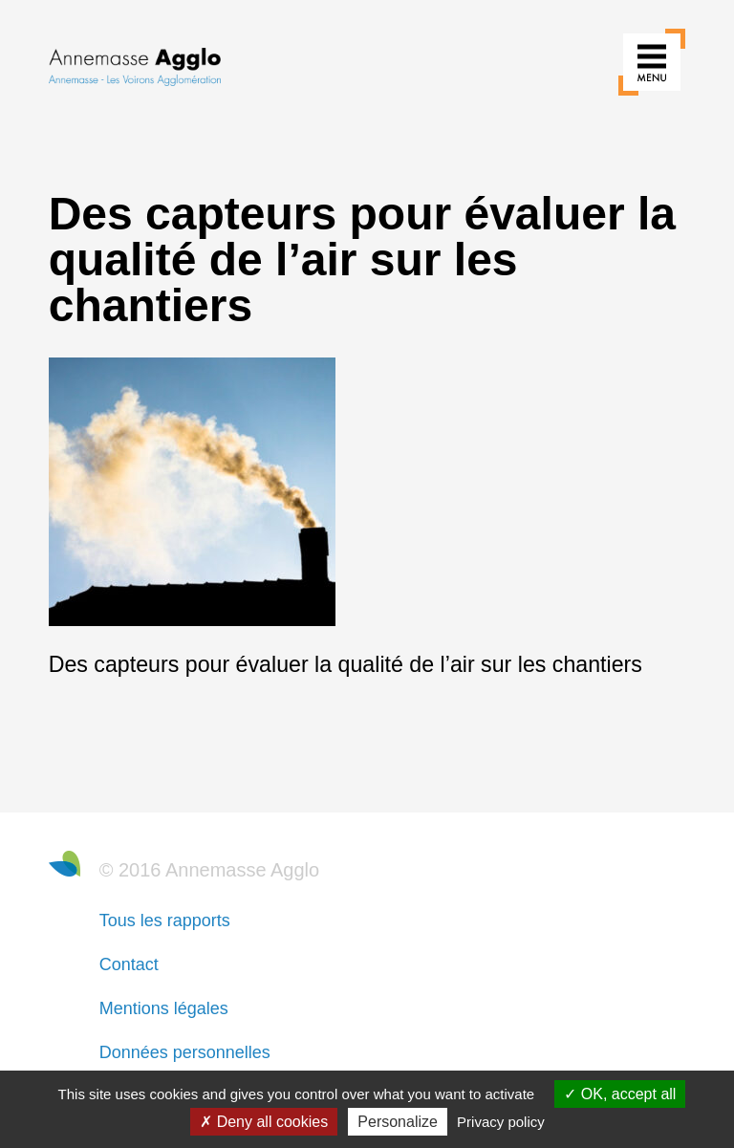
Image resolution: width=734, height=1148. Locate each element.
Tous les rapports (164, 920)
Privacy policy (501, 1122)
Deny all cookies (264, 1122)
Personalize (397, 1122)
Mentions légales (163, 1008)
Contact (129, 964)
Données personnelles (184, 1052)
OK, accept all (620, 1094)
